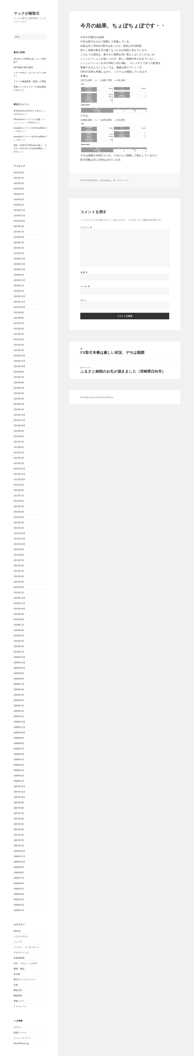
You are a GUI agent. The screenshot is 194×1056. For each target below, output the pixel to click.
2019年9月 (19, 226)
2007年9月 (19, 802)
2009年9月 (19, 673)
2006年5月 (19, 888)
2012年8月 (19, 490)
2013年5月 (19, 452)
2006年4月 (19, 894)
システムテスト (21, 936)
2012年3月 (19, 517)
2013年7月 (19, 441)
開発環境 (18, 995)
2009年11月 (19, 662)
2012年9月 (19, 484)
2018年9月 (19, 274)
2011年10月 (19, 544)
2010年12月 (19, 597)
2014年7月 (19, 377)
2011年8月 (19, 554)
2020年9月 (19, 183)
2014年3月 (19, 398)
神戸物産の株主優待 (23, 67)
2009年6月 (19, 689)
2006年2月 (19, 904)
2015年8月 (19, 317)
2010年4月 (19, 640)
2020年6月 (19, 188)
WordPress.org (21, 1043)
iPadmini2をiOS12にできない (28, 110)
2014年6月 (19, 382)
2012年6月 (19, 500)
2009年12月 (19, 657)
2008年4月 (19, 764)
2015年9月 (19, 312)
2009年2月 (19, 710)
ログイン (18, 1027)
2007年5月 (19, 824)
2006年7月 (19, 877)
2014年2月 (19, 404)
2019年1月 (19, 253)
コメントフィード (22, 1037)
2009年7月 (19, 684)
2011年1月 (19, 592)
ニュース (18, 941)
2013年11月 (19, 420)
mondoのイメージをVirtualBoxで (30, 127)
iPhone (17, 930)
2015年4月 (19, 339)
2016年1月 (19, 290)
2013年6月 (19, 447)
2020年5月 (19, 194)
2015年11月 (19, 301)
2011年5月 (19, 570)
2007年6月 (19, 818)
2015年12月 (19, 296)
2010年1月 (19, 651)
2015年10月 (19, 307)
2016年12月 (19, 280)
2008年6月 (19, 754)
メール (85, 286)
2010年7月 (19, 624)
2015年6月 (19, 328)
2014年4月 (19, 393)
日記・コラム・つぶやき (25, 963)
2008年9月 (19, 737)
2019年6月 (19, 237)
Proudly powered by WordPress (96, 397)
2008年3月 (19, 770)
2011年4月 (19, 576)
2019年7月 (19, 231)
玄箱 (16, 984)
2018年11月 (19, 264)
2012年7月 (19, 495)
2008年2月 (19, 775)
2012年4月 (19, 511)
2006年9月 (19, 867)
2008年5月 (19, 759)
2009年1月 (19, 716)
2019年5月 (19, 242)
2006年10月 (19, 861)
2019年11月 (19, 215)
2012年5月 (19, 506)
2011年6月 (19, 565)
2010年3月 (19, 646)
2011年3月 (19, 581)
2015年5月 (19, 334)
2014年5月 (19, 387)
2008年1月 (19, 780)
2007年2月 (19, 840)
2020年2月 (19, 204)
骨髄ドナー (19, 1000)
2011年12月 (19, 533)
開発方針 (18, 990)
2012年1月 (19, 527)
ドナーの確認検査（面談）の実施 (30, 81)
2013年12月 (19, 414)
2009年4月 (19, 700)
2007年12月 (19, 786)
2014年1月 (19, 409)
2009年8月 (19, 678)
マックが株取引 (27, 13)
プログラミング (21, 952)
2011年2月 (19, 587)
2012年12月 (19, 468)
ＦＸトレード (20, 1006)
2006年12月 (19, 850)
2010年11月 (19, 603)
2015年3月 (19, 344)
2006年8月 (19, 872)
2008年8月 (19, 743)
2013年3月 (19, 457)
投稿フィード (20, 1032)
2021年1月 (19, 177)
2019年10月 (19, 220)
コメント (86, 227)
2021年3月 (19, 172)
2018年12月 (19, 258)
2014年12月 (19, 355)
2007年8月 (19, 807)
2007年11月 (19, 791)
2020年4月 (19, 199)
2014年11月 (19, 360)
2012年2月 (19, 522)
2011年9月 (19, 549)
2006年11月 (19, 856)
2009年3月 (19, 705)
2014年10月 (19, 366)
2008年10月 (19, 732)
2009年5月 (19, 694)
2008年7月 (19, 748)
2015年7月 (19, 323)
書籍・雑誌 (19, 968)
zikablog (106, 180)
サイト (83, 300)
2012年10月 (19, 479)
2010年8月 (19, 619)
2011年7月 (19, 560)
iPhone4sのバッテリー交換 (27, 119)
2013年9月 (19, 430)
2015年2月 (19, 350)
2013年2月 (19, 463)
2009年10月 (19, 667)
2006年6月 (19, 883)
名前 (84, 272)
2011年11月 (19, 538)
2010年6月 (19, 630)
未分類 (17, 974)
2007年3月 (19, 834)
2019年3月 (19, 247)
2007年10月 (19, 797)
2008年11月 (19, 727)
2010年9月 (19, 614)
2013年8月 (19, 436)
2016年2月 (19, 285)
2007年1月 (19, 845)
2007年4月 (19, 829)
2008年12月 (19, 721)
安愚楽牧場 (19, 957)
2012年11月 (19, 474)
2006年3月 (19, 899)
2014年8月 (19, 371)
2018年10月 (19, 269)
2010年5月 (19, 635)
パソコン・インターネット (26, 947)
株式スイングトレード (24, 979)
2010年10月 (19, 608)
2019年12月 (19, 210)
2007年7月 (19, 813)
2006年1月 (19, 910)
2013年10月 (19, 425)
